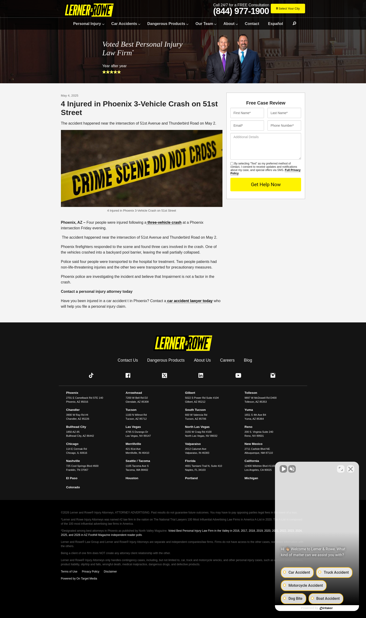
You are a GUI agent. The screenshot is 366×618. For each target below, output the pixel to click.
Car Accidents (124, 23)
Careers (227, 360)
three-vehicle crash (163, 222)
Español (275, 23)
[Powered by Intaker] (325, 608)
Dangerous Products (166, 23)
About (229, 23)
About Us (202, 360)
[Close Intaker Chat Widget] (350, 469)
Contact (252, 23)
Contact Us (128, 360)
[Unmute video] (283, 469)
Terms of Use (69, 571)
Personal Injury (87, 23)
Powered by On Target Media (79, 578)
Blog (248, 360)
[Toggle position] (341, 469)
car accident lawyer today (189, 301)
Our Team (204, 23)
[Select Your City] (288, 8)
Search (292, 23)
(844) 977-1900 (241, 11)
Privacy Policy (90, 571)
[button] (92, 375)
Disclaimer (110, 571)
